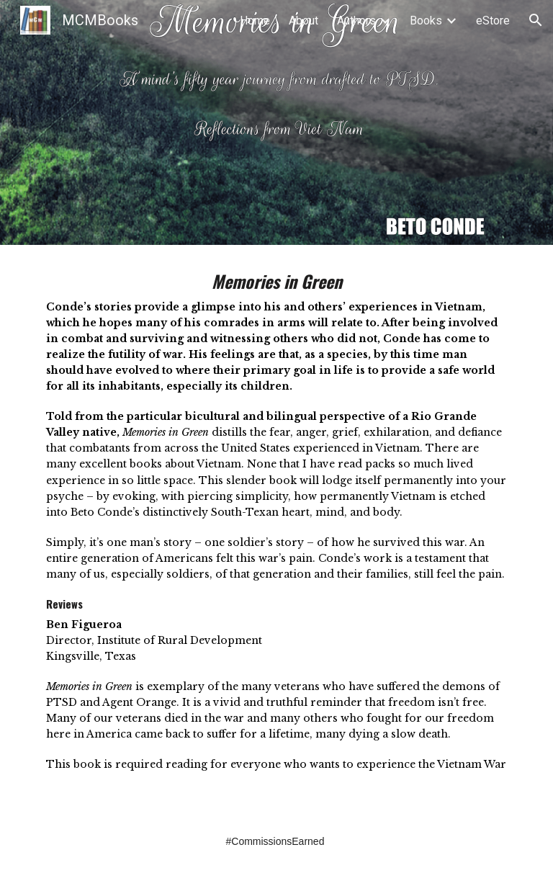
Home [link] (255, 20)
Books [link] (426, 20)
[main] (276, 527)
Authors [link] (356, 20)
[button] (535, 20)
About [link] (303, 20)
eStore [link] (493, 20)
